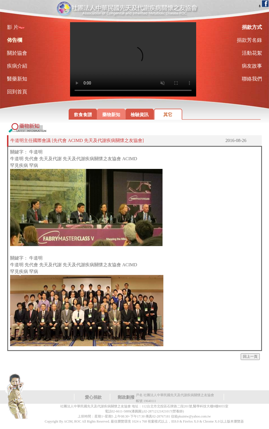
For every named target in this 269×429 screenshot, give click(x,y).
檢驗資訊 (140, 114)
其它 (167, 114)
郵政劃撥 (126, 397)
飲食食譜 (83, 114)
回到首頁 (17, 92)
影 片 (16, 27)
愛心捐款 (93, 397)
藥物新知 (111, 114)
